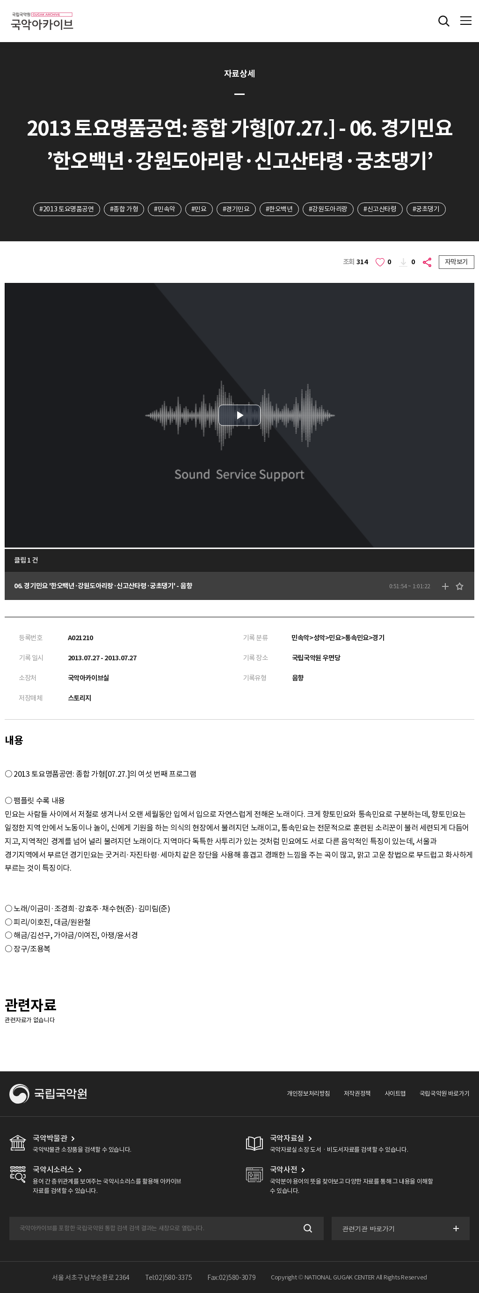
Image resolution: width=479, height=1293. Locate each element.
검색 (307, 1228)
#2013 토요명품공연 (66, 209)
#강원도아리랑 (328, 209)
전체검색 (444, 21)
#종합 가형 (124, 209)
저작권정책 (357, 1094)
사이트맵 (395, 1094)
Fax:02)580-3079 (231, 1277)
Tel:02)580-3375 (168, 1277)
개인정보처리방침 (308, 1094)
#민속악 (164, 209)
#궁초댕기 (426, 209)
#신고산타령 (380, 209)
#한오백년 (279, 209)
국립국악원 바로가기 (445, 1094)
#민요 (199, 209)
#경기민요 (236, 209)
